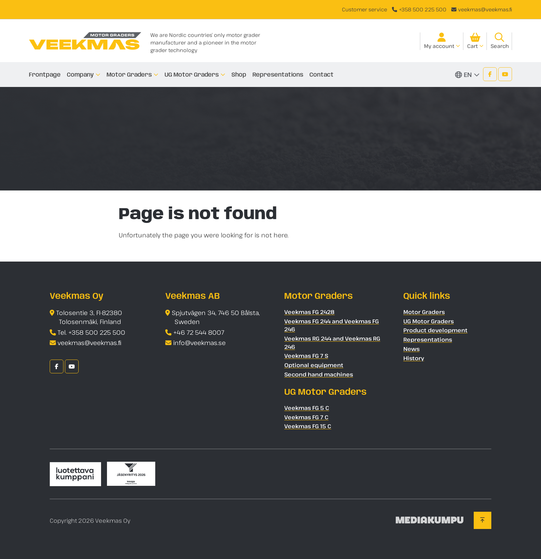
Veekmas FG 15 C (307, 426)
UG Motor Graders (192, 75)
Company (80, 75)
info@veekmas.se (199, 343)
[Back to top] (482, 520)
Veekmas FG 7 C (306, 417)
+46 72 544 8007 (198, 332)
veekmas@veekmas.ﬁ (485, 9)
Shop (239, 75)
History (413, 358)
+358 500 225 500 (422, 9)
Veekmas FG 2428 (309, 312)
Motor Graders (129, 75)
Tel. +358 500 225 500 (91, 332)
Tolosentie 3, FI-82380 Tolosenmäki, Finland (89, 317)
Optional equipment (313, 365)
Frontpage (45, 75)
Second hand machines (318, 374)
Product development (435, 330)
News (411, 349)
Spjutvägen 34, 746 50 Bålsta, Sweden (216, 317)
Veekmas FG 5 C (306, 408)
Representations (278, 75)
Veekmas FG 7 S (306, 356)
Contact (321, 75)
